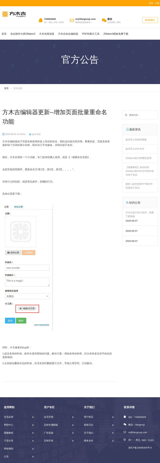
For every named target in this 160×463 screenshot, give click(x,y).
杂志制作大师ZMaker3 (22, 33)
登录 (151, 3)
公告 (6, 456)
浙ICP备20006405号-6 (140, 447)
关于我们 (88, 432)
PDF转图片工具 (91, 33)
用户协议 (88, 417)
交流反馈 (8, 417)
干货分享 (8, 440)
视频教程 (8, 432)
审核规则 (8, 448)
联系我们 (150, 20)
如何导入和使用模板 (136, 139)
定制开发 (48, 440)
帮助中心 (8, 424)
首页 (4, 33)
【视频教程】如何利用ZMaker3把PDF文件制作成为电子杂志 (140, 171)
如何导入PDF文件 (135, 148)
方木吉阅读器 (46, 33)
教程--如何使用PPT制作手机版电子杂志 (139, 186)
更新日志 (88, 424)
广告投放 (48, 432)
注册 (157, 3)
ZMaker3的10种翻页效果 (139, 158)
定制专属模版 (51, 424)
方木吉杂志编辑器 (68, 33)
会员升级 (48, 417)
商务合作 (88, 440)
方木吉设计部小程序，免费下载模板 (140, 214)
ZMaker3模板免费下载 (115, 33)
